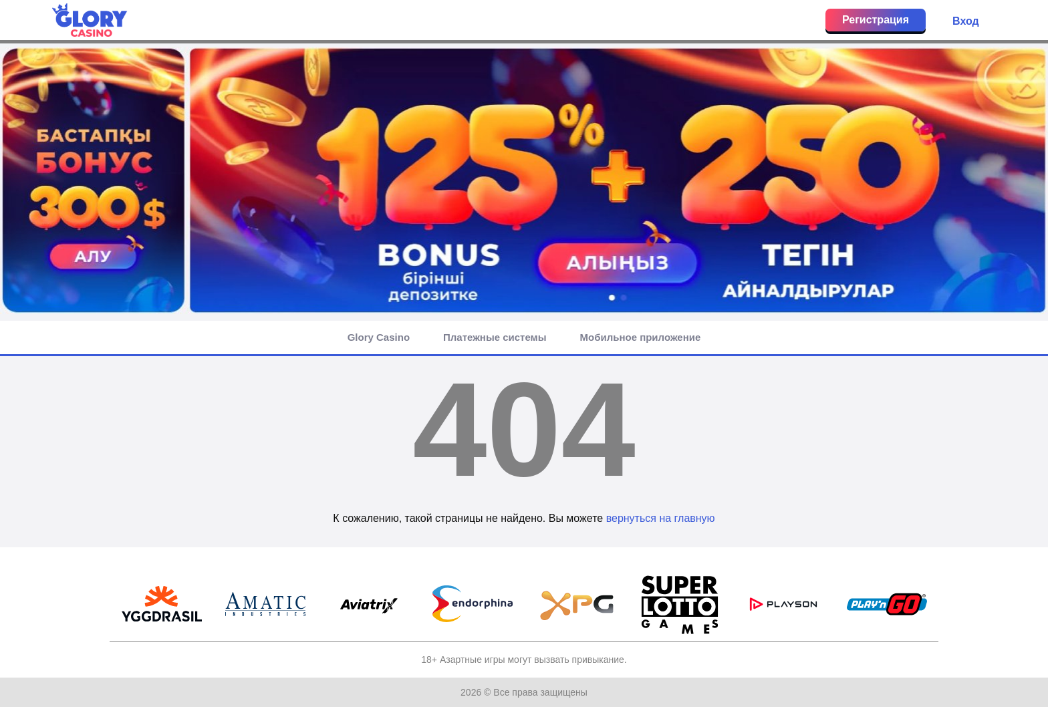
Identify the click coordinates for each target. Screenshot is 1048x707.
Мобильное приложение (640, 337)
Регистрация (875, 19)
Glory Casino (379, 337)
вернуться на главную (660, 518)
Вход (965, 21)
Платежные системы (494, 337)
